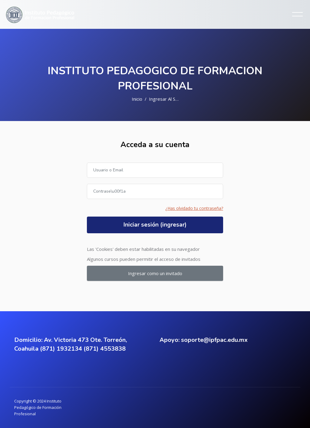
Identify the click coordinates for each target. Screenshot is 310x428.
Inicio (137, 99)
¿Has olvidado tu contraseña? (194, 208)
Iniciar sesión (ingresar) (155, 225)
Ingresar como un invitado (155, 273)
